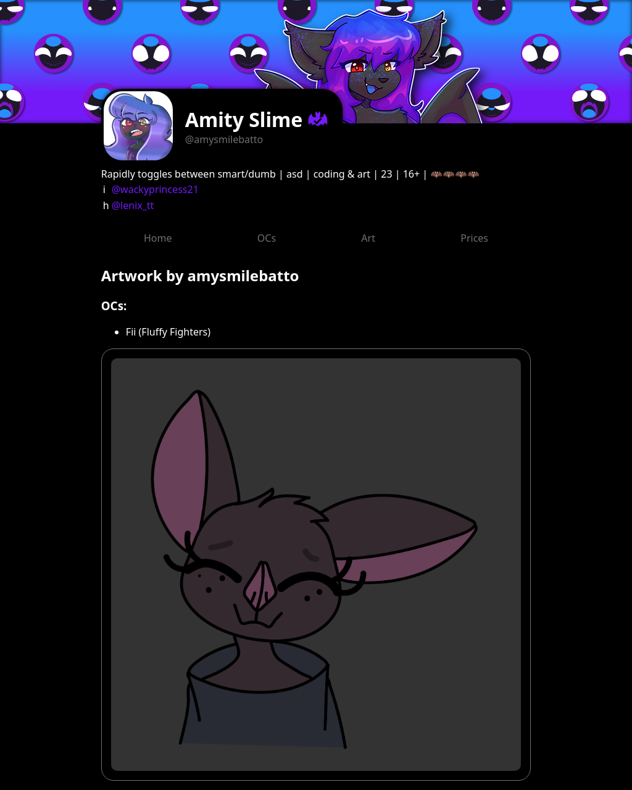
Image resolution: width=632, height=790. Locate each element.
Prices (474, 238)
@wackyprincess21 (155, 189)
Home (158, 238)
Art (368, 238)
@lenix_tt (133, 205)
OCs (266, 238)
